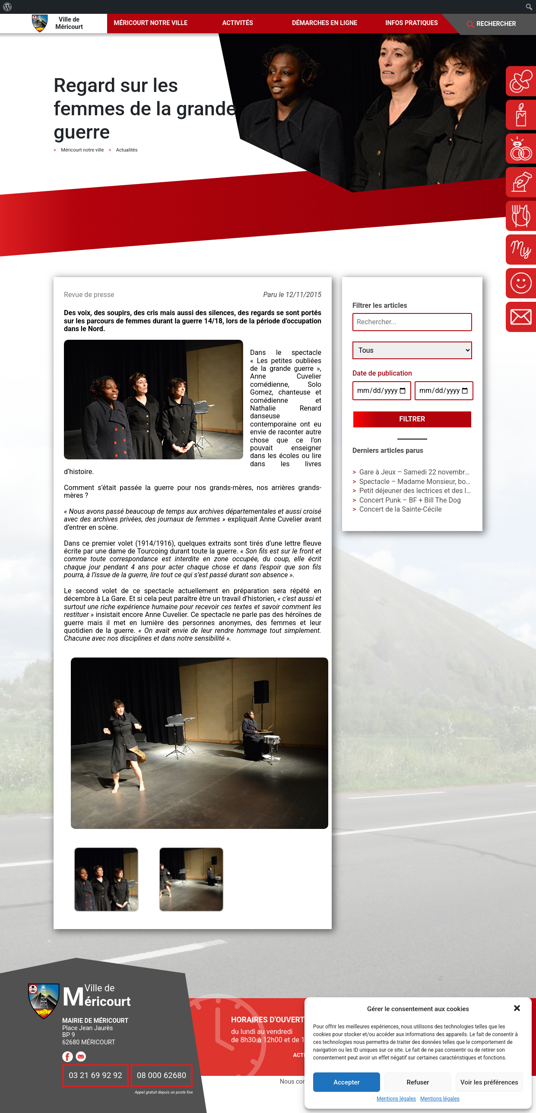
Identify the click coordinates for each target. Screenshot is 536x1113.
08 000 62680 (161, 1076)
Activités (237, 23)
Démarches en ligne (324, 23)
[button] (518, 1009)
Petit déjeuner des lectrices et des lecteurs (424, 491)
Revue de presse (89, 295)
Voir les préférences (489, 1082)
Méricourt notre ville (151, 23)
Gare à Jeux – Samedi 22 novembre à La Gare (429, 472)
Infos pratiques (411, 23)
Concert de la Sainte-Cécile (400, 509)
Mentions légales (396, 1099)
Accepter (346, 1082)
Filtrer (412, 419)
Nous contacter (301, 1081)
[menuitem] (7, 7)
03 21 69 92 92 (95, 1076)
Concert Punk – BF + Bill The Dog (410, 500)
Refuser (417, 1082)
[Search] (502, 24)
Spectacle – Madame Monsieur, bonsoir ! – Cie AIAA (439, 481)
